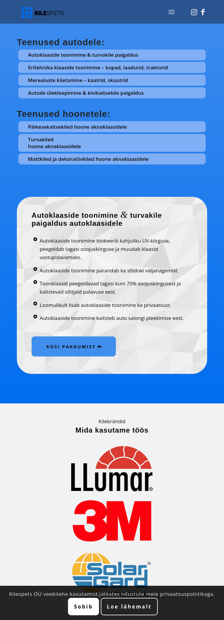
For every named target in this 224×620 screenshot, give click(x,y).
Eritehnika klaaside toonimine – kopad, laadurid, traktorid (98, 67)
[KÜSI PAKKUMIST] (74, 346)
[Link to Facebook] (202, 12)
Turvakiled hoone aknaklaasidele (54, 143)
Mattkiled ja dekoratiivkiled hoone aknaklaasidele (88, 159)
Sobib (83, 606)
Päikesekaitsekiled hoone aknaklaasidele (77, 126)
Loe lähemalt (129, 606)
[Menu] (171, 12)
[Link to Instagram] (193, 12)
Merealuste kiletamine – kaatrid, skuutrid (78, 80)
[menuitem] (171, 12)
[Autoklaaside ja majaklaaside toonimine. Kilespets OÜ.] (93, 12)
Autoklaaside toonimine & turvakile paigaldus (83, 54)
